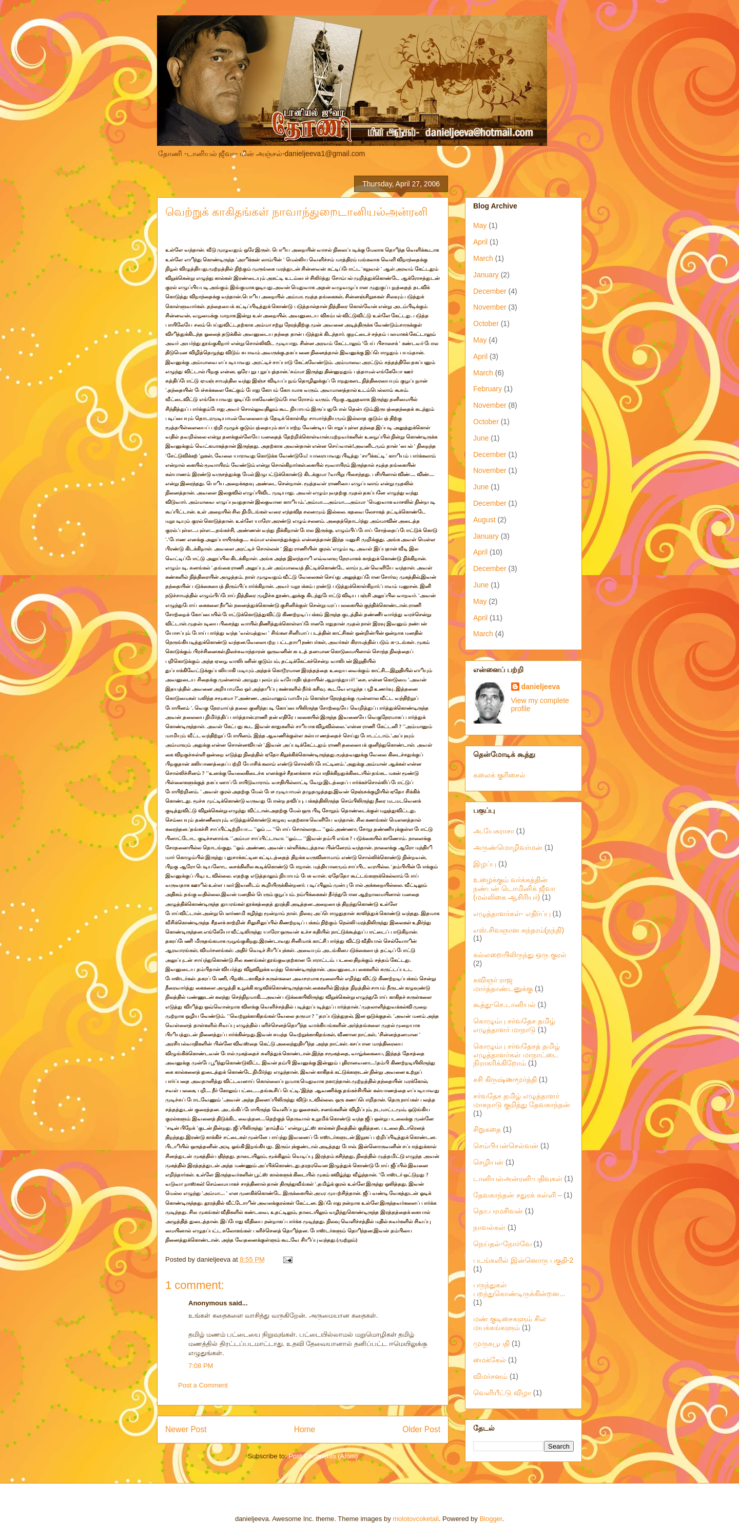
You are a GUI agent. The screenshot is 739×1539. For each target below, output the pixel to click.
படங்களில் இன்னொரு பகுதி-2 (523, 1260)
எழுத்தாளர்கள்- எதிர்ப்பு (512, 913)
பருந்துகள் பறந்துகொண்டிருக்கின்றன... (519, 1289)
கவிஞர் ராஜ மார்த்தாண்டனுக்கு (503, 984)
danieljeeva (540, 686)
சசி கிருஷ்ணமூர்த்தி (505, 1079)
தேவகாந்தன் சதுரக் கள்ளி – (517, 1195)
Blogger (490, 1519)
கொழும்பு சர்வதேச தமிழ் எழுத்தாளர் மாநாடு (514, 1025)
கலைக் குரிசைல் (499, 775)
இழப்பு (484, 864)
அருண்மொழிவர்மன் (507, 847)
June (481, 438)
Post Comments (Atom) (323, 1456)
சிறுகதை (487, 1129)
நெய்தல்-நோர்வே (502, 1244)
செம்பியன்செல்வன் (505, 1146)
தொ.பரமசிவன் (498, 1211)
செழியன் (488, 1162)
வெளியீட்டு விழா (502, 1393)
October (486, 323)
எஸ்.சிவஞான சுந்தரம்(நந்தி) (518, 930)
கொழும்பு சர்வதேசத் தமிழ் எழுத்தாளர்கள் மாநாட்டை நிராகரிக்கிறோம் (516, 1055)
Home (305, 1429)
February (487, 389)
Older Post (421, 1429)
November (490, 307)
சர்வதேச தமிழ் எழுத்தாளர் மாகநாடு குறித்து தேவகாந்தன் (521, 1100)
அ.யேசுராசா (493, 831)
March (483, 258)
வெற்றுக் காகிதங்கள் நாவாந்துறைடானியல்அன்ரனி (296, 211)
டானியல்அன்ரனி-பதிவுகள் (517, 1178)
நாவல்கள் (489, 1227)
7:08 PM (200, 1366)
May (480, 225)
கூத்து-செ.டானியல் (504, 1004)
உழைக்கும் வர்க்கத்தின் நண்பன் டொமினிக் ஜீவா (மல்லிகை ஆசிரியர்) (514, 888)
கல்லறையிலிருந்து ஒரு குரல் (520, 955)
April (480, 242)
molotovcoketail (416, 1519)
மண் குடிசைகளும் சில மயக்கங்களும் (509, 1323)
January (486, 275)
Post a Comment (203, 1385)
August (484, 520)
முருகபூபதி (491, 1343)
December (490, 291)
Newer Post (186, 1429)
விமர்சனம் (490, 1376)
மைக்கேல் (489, 1360)
